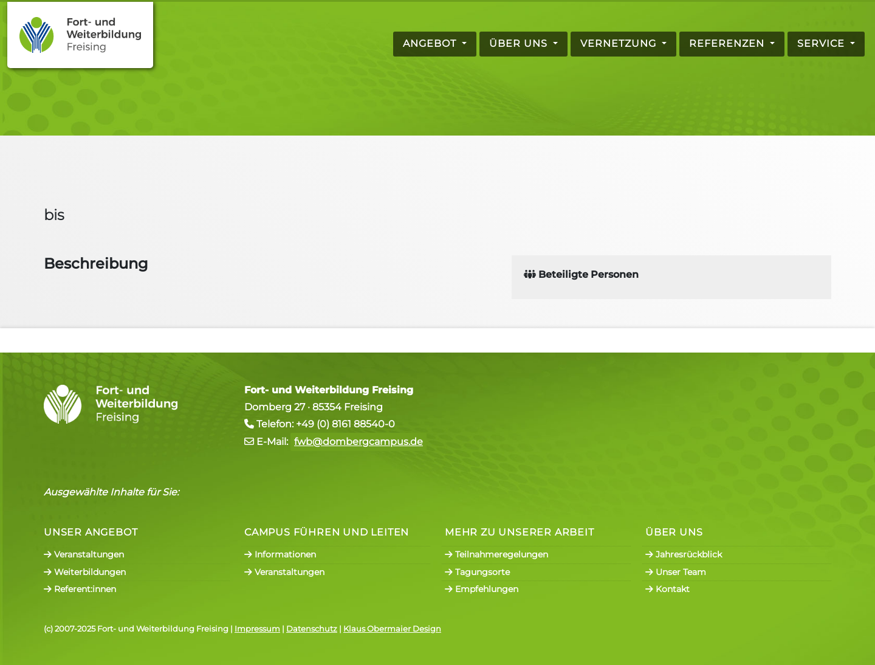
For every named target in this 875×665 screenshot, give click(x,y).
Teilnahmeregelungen (496, 554)
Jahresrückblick (683, 554)
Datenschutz (311, 628)
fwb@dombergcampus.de (358, 441)
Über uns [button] (520, 43)
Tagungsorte (477, 572)
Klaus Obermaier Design (392, 628)
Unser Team (675, 572)
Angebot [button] (431, 43)
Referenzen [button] (728, 43)
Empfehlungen (481, 589)
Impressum (257, 628)
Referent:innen (80, 589)
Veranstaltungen (84, 554)
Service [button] (822, 43)
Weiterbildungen (85, 572)
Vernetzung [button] (619, 43)
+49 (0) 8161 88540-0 (345, 424)
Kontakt (667, 589)
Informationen (280, 554)
